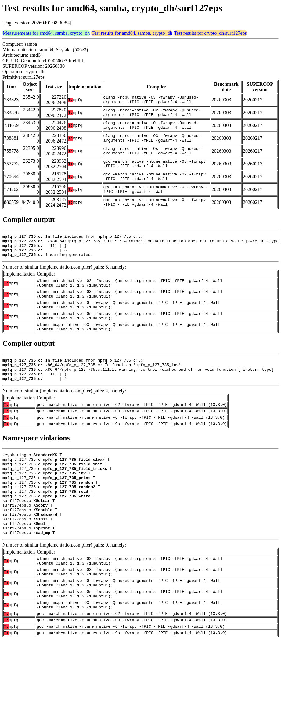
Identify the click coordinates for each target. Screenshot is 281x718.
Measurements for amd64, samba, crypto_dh (46, 33)
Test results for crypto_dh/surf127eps (210, 33)
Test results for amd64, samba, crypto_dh (132, 33)
